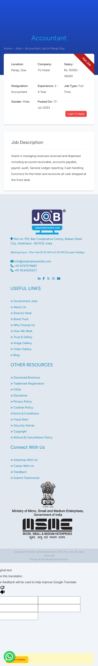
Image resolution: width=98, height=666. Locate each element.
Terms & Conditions (24, 413)
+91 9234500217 (23, 270)
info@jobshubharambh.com (30, 261)
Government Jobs (23, 301)
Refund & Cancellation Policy (31, 437)
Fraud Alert (19, 419)
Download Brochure (25, 377)
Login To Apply (76, 113)
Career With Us (22, 466)
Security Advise (22, 425)
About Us (18, 307)
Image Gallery (21, 343)
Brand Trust (19, 319)
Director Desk (21, 313)
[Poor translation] (2, 589)
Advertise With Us (23, 460)
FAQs (15, 389)
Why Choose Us (22, 325)
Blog (14, 355)
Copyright (18, 431)
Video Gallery (20, 349)
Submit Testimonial (24, 478)
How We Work (21, 331)
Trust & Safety (21, 337)
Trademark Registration (27, 383)
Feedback (18, 472)
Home (8, 48)
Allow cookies (17, 659)
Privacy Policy (21, 401)
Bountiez (63, 559)
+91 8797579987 (23, 266)
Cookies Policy (21, 407)
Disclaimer (19, 395)
